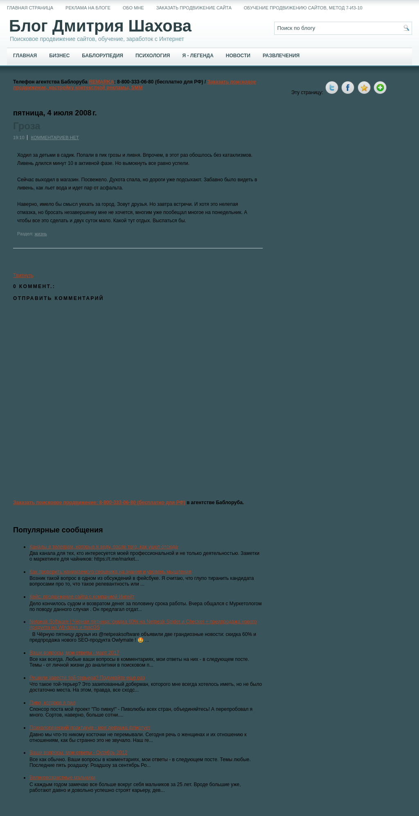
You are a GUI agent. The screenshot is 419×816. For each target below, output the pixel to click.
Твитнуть (23, 275)
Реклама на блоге (87, 7)
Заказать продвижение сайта (194, 7)
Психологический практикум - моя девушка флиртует (90, 727)
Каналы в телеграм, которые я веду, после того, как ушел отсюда (103, 547)
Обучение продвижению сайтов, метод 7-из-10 (303, 7)
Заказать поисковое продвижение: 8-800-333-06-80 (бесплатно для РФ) (99, 502)
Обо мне (133, 7)
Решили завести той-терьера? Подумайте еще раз (87, 678)
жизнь (40, 233)
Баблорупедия (102, 56)
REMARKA (101, 82)
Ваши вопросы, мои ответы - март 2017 (74, 653)
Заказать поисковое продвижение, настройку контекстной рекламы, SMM (134, 84)
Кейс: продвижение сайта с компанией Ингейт (82, 597)
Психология (152, 56)
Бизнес (59, 56)
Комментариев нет (55, 137)
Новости (238, 56)
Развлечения (281, 56)
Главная (25, 56)
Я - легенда (197, 56)
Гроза (27, 126)
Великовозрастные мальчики (62, 777)
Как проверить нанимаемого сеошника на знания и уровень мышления (110, 572)
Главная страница (30, 7)
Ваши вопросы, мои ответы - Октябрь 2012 (78, 752)
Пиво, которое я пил (52, 703)
